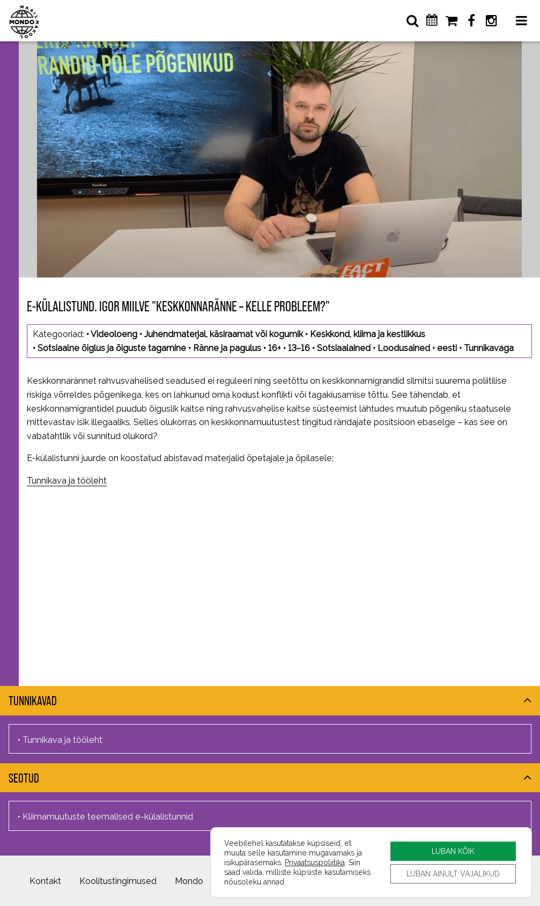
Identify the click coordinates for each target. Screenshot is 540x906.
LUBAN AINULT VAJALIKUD (453, 873)
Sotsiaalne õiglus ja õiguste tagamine (112, 348)
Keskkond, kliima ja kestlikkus (367, 334)
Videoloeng (114, 334)
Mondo (189, 881)
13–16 (299, 348)
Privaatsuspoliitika (315, 862)
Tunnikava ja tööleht (67, 481)
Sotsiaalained (344, 348)
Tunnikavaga (489, 348)
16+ (274, 348)
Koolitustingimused (118, 881)
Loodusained (404, 348)
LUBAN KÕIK (453, 851)
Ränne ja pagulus (227, 348)
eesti (447, 348)
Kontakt (45, 881)
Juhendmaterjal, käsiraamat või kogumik (223, 334)
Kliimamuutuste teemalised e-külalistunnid (108, 817)
